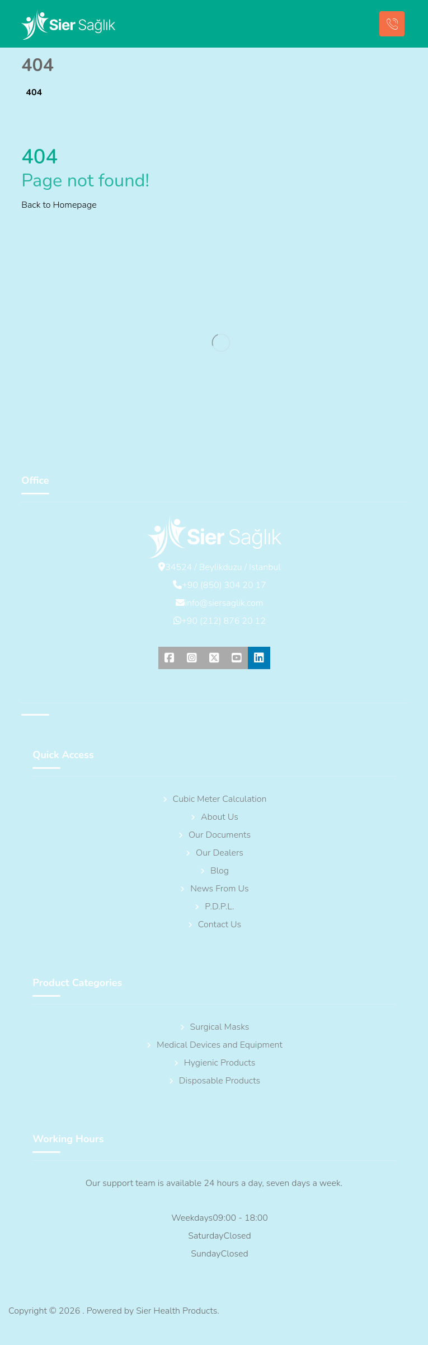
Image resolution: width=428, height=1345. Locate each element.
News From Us (213, 888)
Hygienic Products (214, 1063)
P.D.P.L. (214, 906)
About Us (214, 817)
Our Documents (214, 835)
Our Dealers (214, 853)
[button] (169, 658)
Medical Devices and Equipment (214, 1045)
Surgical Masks (214, 1027)
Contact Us (214, 924)
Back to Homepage (58, 205)
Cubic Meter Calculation (214, 799)
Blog (214, 871)
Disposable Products (214, 1081)
